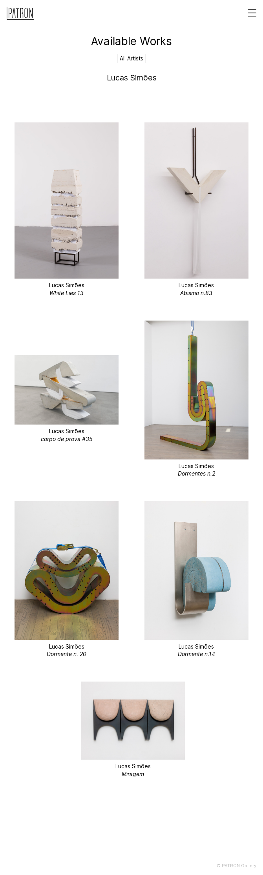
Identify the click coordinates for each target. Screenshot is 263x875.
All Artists (131, 58)
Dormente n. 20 (66, 654)
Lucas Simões (66, 285)
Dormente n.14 (196, 654)
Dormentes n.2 (196, 473)
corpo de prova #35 (67, 439)
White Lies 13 (66, 293)
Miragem (133, 774)
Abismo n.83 (196, 293)
